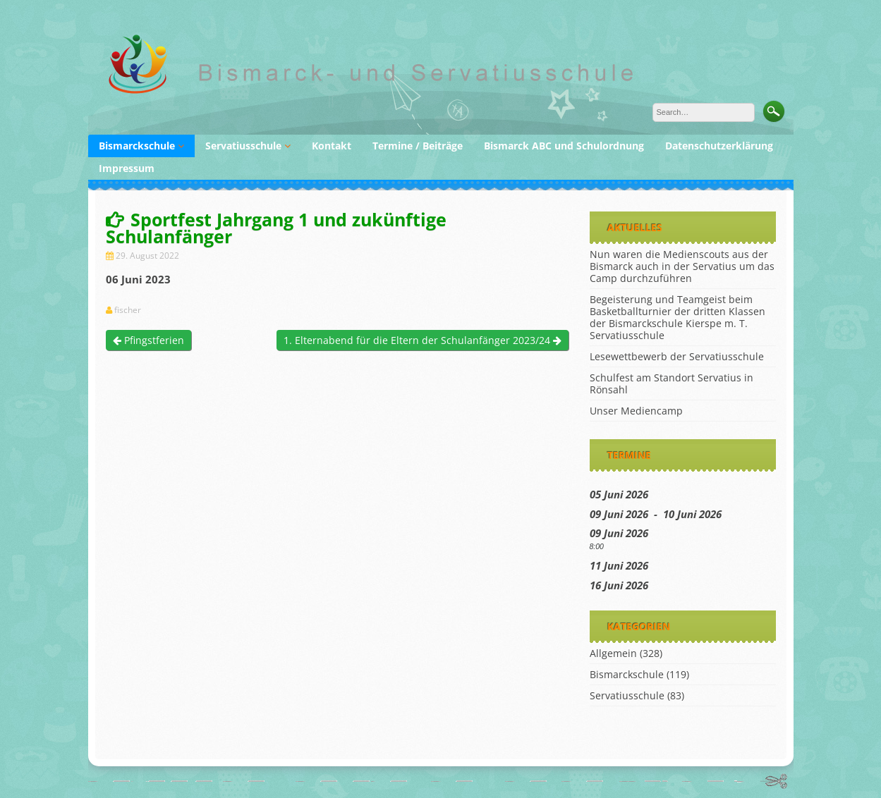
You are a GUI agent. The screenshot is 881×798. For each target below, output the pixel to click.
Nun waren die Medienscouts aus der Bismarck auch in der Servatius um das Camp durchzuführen (682, 266)
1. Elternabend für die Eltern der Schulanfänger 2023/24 (422, 340)
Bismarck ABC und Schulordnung (564, 145)
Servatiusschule (243, 145)
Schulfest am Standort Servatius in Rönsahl (671, 383)
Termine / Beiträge (417, 145)
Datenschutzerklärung (719, 145)
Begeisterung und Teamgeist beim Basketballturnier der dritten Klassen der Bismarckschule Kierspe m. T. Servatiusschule (677, 317)
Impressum (126, 168)
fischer (127, 310)
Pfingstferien (148, 340)
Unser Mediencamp (636, 410)
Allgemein (613, 653)
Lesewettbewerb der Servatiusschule (677, 356)
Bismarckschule (137, 145)
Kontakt (331, 145)
